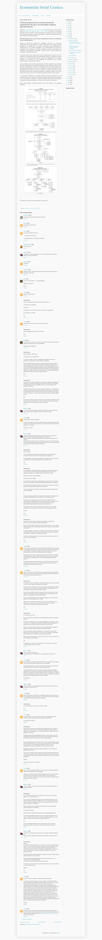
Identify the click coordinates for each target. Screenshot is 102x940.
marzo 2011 (71, 70)
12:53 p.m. (26, 348)
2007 (69, 82)
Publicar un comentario (27, 919)
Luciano (25, 231)
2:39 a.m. (25, 904)
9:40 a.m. (25, 445)
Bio (19, 15)
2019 (69, 23)
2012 (69, 35)
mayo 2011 (71, 67)
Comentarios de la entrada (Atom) (33, 924)
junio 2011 (71, 65)
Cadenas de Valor (33, 208)
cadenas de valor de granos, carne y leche (36, 31)
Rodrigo (25, 223)
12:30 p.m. (26, 240)
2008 (69, 80)
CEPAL (38, 208)
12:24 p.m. (26, 226)
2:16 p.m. (25, 265)
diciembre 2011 (72, 38)
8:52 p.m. (25, 274)
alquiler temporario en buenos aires (49, 913)
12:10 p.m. (26, 464)
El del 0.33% (26, 215)
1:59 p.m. (25, 248)
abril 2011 (71, 68)
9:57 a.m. (25, 764)
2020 (69, 22)
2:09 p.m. (25, 257)
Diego (25, 876)
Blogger (58, 933)
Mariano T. (26, 252)
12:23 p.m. (26, 218)
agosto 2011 (71, 61)
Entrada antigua (57, 922)
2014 (69, 31)
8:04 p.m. (25, 837)
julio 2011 (71, 63)
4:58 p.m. (25, 916)
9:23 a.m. (25, 317)
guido (25, 279)
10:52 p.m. (26, 722)
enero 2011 (71, 74)
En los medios (26, 15)
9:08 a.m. (25, 826)
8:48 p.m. (25, 872)
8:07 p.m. (25, 679)
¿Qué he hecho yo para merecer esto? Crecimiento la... (75, 43)
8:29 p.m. (25, 689)
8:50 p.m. (25, 699)
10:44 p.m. (26, 710)
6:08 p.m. (25, 413)
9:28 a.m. (25, 336)
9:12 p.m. (25, 789)
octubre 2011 (72, 57)
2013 (69, 33)
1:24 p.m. (25, 646)
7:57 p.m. (25, 655)
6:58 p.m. (25, 295)
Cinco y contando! (72, 55)
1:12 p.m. (25, 608)
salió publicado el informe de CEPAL (34, 29)
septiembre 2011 (72, 59)
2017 (69, 25)
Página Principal (41, 922)
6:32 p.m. (25, 288)
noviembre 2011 (72, 40)
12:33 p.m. (26, 566)
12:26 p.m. (26, 515)
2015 (69, 29)
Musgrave (26, 261)
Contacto (48, 15)
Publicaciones (35, 15)
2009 (69, 78)
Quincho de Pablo (28, 244)
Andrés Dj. (26, 269)
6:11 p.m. (25, 429)
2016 (69, 27)
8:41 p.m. (25, 780)
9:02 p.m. (25, 404)
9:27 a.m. (25, 325)
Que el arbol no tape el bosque (75, 50)
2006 (69, 84)
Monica (25, 908)
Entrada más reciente (24, 922)
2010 (69, 76)
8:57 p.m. (25, 376)
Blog (42, 15)
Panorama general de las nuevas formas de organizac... (74, 47)
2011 (69, 37)
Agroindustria (27, 208)
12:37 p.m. (26, 576)
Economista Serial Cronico (41, 7)
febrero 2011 (71, 72)
